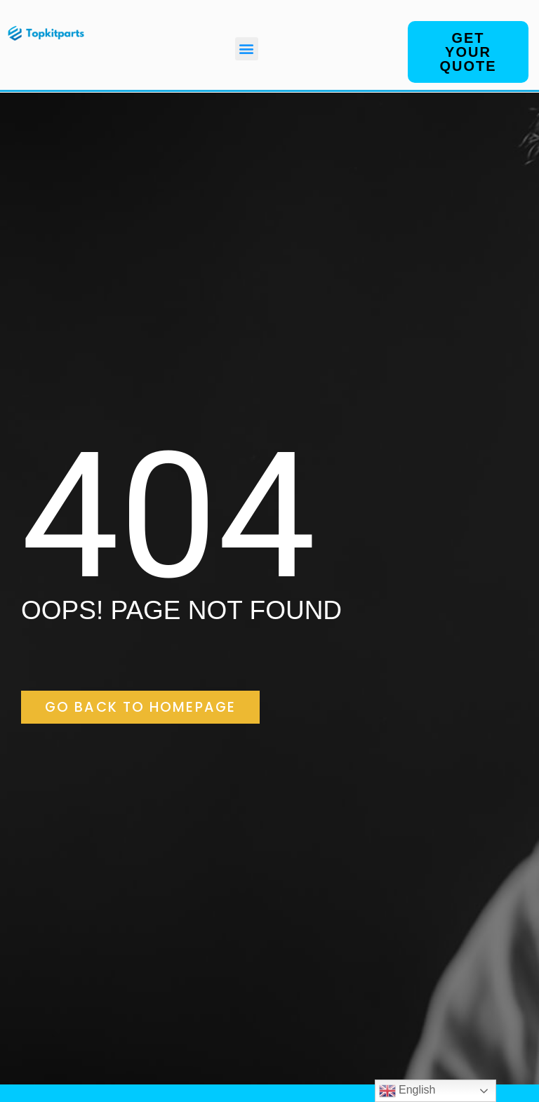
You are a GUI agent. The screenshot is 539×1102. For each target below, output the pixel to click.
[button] (246, 48)
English (407, 1090)
